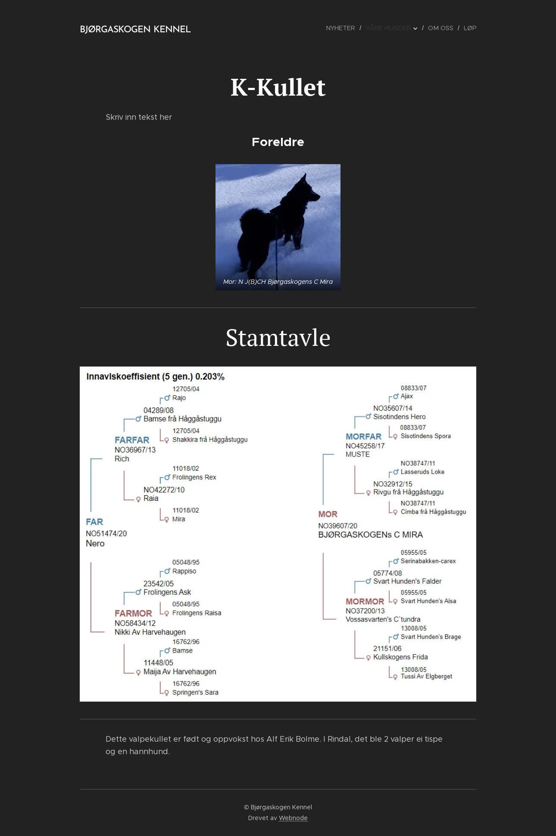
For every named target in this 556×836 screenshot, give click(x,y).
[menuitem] (346, 28)
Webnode (293, 818)
